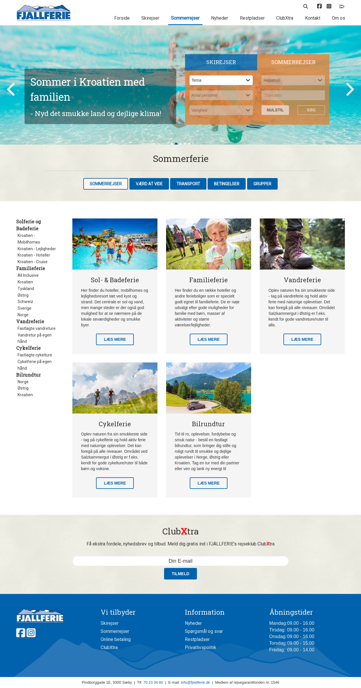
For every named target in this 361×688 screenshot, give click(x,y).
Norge (23, 315)
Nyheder (219, 18)
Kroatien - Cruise (33, 261)
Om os (338, 18)
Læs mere (115, 339)
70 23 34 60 (153, 682)
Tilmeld (180, 573)
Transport (188, 184)
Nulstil (275, 110)
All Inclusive (28, 275)
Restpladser (252, 18)
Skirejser (150, 18)
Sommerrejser (185, 18)
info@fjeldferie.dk (195, 682)
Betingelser (226, 184)
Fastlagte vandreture (37, 328)
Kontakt (312, 18)
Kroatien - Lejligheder (37, 248)
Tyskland (26, 288)
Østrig (23, 295)
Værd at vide (149, 184)
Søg (311, 110)
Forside (122, 18)
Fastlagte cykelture (35, 355)
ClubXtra (284, 18)
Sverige (24, 308)
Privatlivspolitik (200, 647)
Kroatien (25, 282)
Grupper (262, 184)
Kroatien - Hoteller (34, 255)
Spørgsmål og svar (204, 631)
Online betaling (116, 639)
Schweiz (25, 301)
